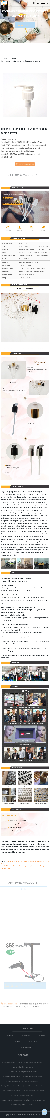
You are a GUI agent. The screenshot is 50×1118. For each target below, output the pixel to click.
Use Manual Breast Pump (33, 1062)
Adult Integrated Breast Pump (34, 1086)
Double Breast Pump (12, 847)
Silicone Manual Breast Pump (35, 1100)
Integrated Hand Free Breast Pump (32, 847)
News (43, 1035)
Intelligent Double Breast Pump (21, 844)
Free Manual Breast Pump (10, 1090)
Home (6, 58)
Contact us (27, 1047)
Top (44, 1112)
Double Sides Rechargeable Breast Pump (22, 1072)
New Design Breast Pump (32, 1076)
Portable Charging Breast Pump (22, 1095)
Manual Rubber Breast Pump (15, 852)
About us (34, 1041)
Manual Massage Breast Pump (33, 1090)
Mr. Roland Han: (9, 1010)
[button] (34, 3)
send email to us (25, 164)
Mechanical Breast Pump (12, 1076)
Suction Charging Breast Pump (23, 1067)
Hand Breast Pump (7, 841)
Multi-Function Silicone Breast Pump (27, 841)
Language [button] (44, 3)
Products (15, 58)
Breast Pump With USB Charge (22, 1105)
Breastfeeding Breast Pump (12, 1062)
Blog (18, 1041)
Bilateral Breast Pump (31, 1081)
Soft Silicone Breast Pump (26, 849)
